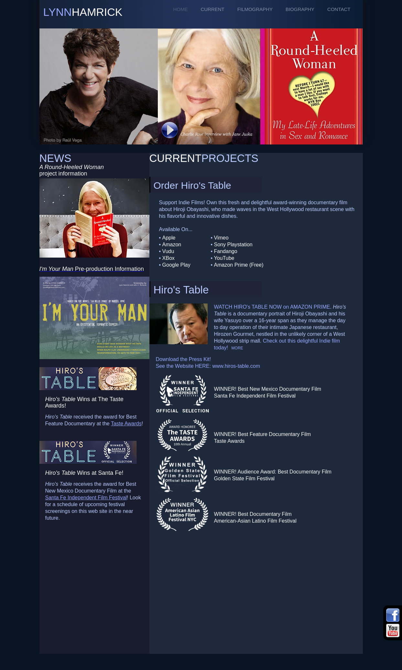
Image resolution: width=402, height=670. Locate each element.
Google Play (176, 265)
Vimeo (221, 237)
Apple (169, 237)
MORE (237, 348)
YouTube (224, 258)
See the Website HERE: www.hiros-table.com (208, 366)
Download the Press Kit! (183, 359)
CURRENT (212, 9)
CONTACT (338, 9)
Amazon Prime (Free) (239, 265)
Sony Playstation (233, 244)
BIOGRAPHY (300, 9)
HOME (180, 9)
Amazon (171, 244)
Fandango (225, 251)
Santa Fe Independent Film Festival (86, 497)
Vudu (168, 251)
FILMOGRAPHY (255, 9)
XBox (168, 258)
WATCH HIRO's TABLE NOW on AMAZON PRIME (272, 307)
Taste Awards (126, 423)
